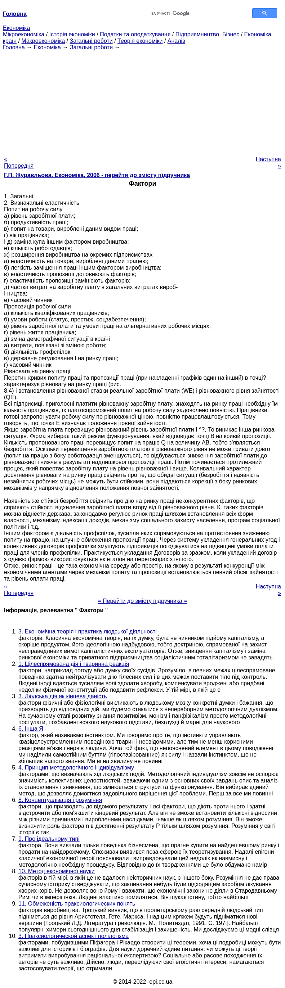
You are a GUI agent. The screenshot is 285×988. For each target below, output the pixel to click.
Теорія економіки (139, 41)
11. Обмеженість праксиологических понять (76, 904)
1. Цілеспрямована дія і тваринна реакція (73, 664)
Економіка (16, 28)
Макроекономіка (43, 41)
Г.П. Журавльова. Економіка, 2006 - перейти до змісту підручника (97, 175)
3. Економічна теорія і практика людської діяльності (87, 631)
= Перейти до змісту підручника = (142, 601)
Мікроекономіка (23, 34)
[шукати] (196, 13)
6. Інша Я (30, 729)
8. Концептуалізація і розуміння (60, 800)
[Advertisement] (142, 101)
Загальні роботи (91, 41)
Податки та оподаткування (135, 34)
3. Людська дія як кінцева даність (62, 696)
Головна (14, 47)
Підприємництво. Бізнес (207, 34)
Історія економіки (72, 34)
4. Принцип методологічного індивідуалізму (76, 767)
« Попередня (19, 162)
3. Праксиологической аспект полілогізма (73, 936)
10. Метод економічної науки (56, 871)
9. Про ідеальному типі (49, 839)
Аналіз (176, 41)
